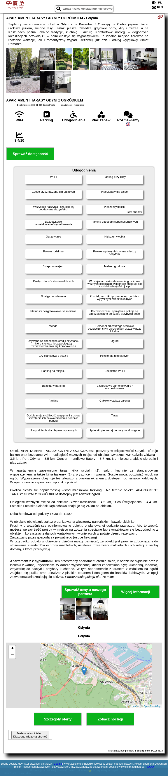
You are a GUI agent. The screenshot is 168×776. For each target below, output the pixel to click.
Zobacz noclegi (110, 719)
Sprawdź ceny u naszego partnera (85, 592)
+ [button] (12, 648)
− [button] (12, 655)
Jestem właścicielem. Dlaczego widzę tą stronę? (30, 735)
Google (58, 763)
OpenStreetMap (152, 706)
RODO (150, 766)
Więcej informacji (135, 592)
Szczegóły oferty (58, 719)
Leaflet (135, 706)
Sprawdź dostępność (30, 154)
